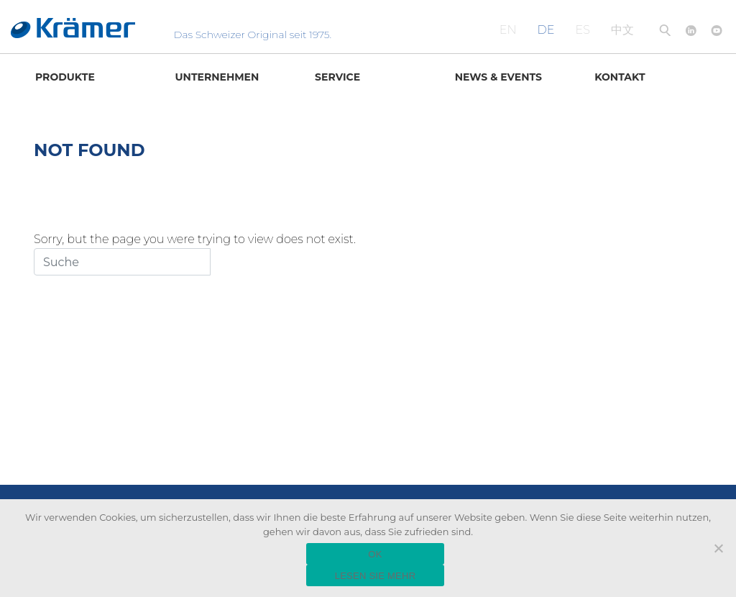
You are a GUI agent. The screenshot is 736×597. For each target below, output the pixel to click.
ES (583, 30)
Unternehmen (217, 76)
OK (375, 554)
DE (546, 30)
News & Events (498, 76)
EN (508, 30)
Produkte (65, 76)
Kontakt (619, 76)
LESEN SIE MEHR (375, 575)
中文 (622, 30)
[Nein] (718, 548)
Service (337, 76)
